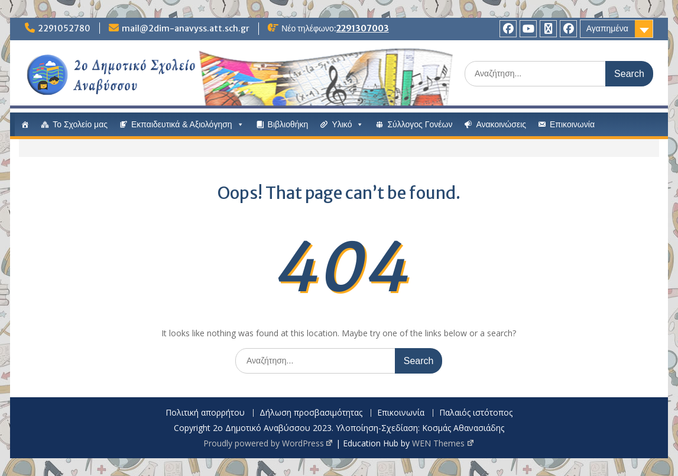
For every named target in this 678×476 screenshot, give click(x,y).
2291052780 (64, 28)
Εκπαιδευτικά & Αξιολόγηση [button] (187, 124)
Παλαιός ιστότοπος (475, 413)
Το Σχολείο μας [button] (80, 124)
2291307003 (362, 28)
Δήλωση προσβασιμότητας (310, 413)
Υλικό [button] (348, 124)
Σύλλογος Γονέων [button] (419, 124)
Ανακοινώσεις (501, 124)
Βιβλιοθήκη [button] (288, 124)
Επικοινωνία (572, 124)
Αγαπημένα (607, 28)
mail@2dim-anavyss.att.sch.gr (185, 28)
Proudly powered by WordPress (268, 443)
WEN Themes (443, 443)
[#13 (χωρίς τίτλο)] (25, 124)
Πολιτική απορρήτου (205, 413)
